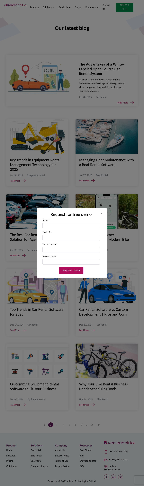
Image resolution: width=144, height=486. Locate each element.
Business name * (50, 256)
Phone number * (50, 244)
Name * (46, 220)
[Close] (103, 213)
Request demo (71, 270)
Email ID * (47, 232)
